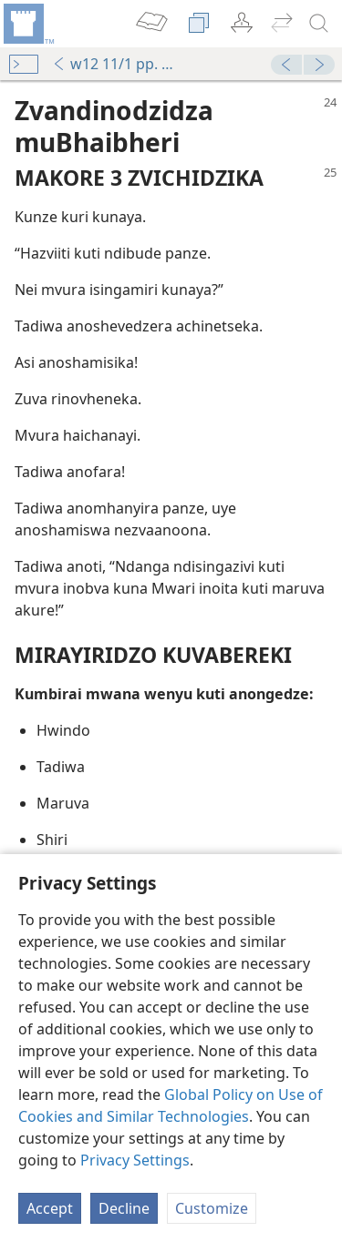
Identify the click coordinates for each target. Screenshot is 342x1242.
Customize (211, 1208)
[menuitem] (27, 24)
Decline (124, 1208)
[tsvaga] (319, 23)
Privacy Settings (135, 1160)
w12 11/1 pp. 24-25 (116, 64)
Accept (49, 1208)
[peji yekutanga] (27, 24)
